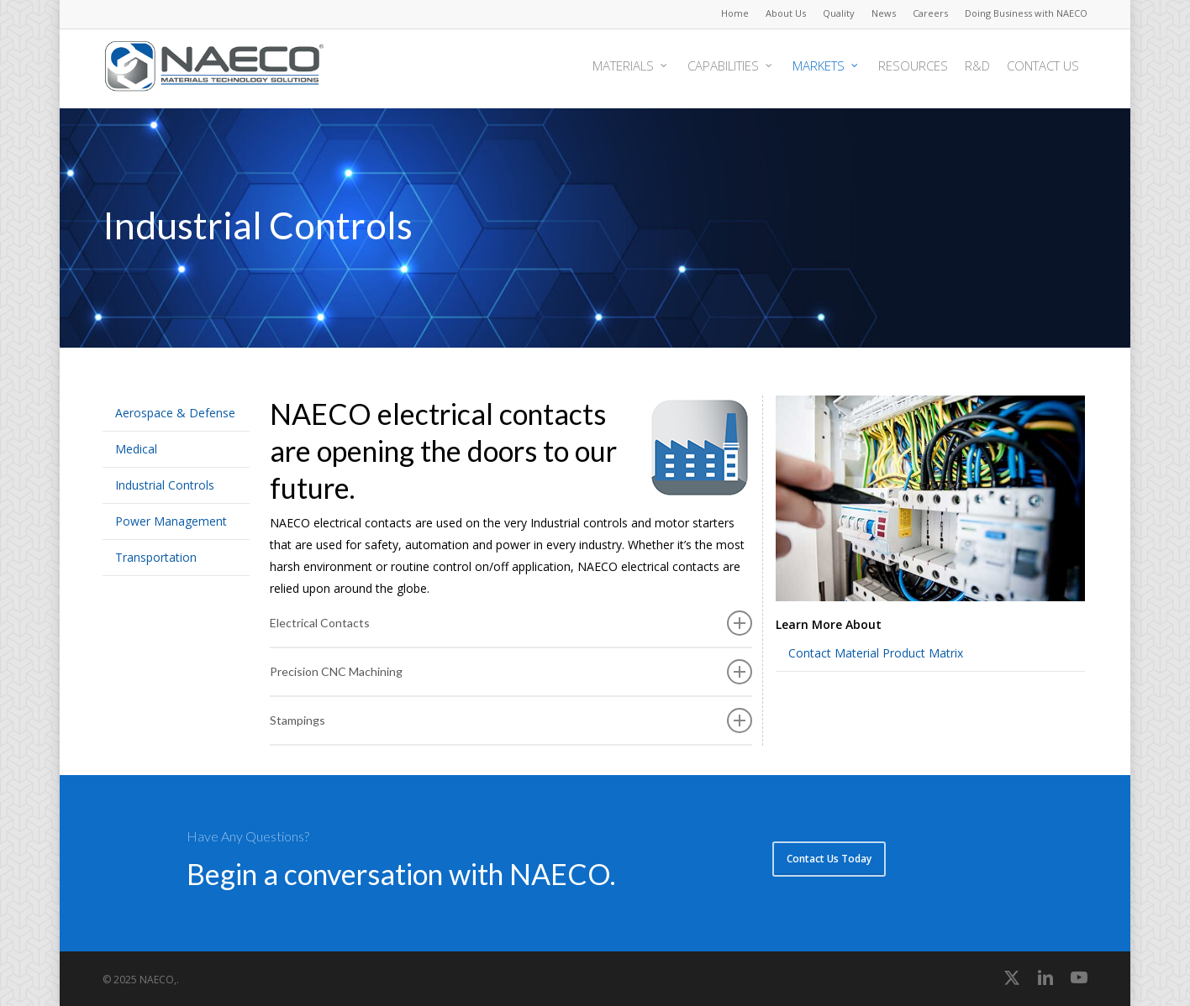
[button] (829, 859)
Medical (136, 449)
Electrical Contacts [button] (511, 623)
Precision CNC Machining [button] (511, 671)
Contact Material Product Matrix (875, 653)
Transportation (156, 557)
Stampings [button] (511, 720)
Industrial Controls (164, 485)
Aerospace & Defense (175, 413)
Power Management (171, 521)
